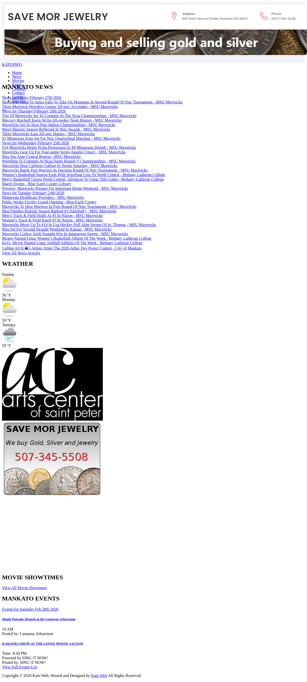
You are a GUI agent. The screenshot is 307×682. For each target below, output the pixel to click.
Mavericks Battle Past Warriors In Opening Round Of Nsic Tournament (74, 170)
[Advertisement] (129, 533)
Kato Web (99, 675)
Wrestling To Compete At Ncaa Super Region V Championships (69, 161)
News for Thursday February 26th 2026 (34, 111)
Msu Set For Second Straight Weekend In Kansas (57, 229)
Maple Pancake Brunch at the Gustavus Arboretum (39, 619)
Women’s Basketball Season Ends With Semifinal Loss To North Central (83, 175)
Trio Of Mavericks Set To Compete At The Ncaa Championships (69, 116)
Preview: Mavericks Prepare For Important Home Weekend (65, 188)
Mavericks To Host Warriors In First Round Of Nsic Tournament (69, 206)
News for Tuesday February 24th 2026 (33, 193)
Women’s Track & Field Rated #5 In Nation (52, 220)
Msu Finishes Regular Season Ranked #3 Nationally (59, 211)
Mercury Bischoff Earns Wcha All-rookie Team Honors (62, 120)
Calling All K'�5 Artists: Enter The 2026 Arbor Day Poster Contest (72, 248)
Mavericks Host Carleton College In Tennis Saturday (60, 165)
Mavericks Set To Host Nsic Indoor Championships (58, 125)
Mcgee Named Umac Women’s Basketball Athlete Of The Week (76, 238)
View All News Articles (21, 253)
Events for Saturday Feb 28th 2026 (30, 609)
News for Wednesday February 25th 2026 (35, 143)
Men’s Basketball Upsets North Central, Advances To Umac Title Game (83, 179)
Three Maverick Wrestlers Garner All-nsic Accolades (60, 106)
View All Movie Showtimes (24, 588)
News (16, 76)
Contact (18, 93)
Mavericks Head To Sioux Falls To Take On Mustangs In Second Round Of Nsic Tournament (92, 102)
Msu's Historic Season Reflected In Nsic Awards (56, 129)
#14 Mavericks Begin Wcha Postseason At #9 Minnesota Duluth (69, 147)
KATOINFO (12, 64)
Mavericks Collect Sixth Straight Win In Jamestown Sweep (65, 234)
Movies (18, 80)
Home (17, 72)
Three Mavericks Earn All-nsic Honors (48, 134)
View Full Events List (19, 667)
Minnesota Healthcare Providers (43, 197)
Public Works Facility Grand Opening (49, 202)
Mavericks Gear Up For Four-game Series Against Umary (64, 152)
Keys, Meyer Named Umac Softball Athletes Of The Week (72, 243)
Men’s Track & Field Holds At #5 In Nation (52, 215)
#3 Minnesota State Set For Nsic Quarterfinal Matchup (61, 138)
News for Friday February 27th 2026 (31, 97)
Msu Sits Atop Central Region (41, 156)
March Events (36, 184)
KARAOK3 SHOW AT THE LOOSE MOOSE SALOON (42, 643)
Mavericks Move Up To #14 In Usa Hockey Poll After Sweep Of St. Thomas (79, 225)
